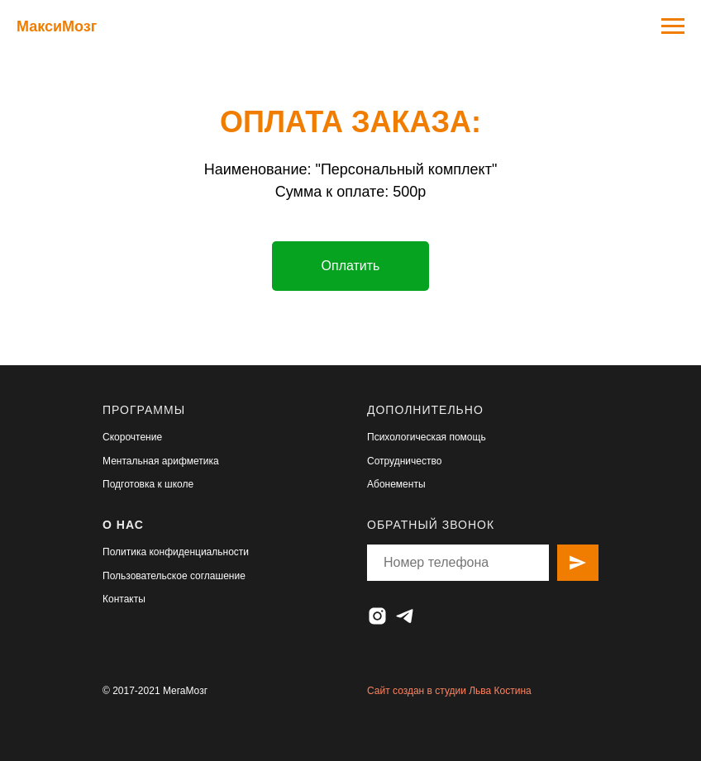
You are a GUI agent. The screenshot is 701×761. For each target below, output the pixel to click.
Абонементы (396, 484)
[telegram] (404, 616)
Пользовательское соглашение (174, 576)
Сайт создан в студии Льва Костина (449, 691)
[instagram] (377, 616)
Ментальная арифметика (161, 461)
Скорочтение (132, 437)
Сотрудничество (404, 461)
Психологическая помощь (426, 437)
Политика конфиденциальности (176, 552)
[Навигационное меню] (672, 26)
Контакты (124, 599)
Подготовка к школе (148, 484)
